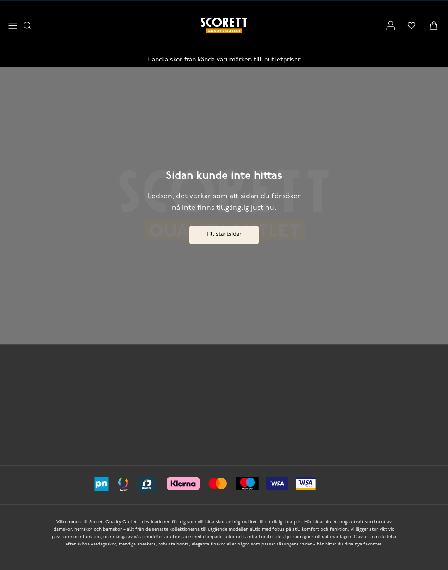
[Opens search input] (27, 25)
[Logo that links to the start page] (224, 25)
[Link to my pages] (390, 25)
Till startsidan (224, 234)
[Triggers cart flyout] (433, 25)
